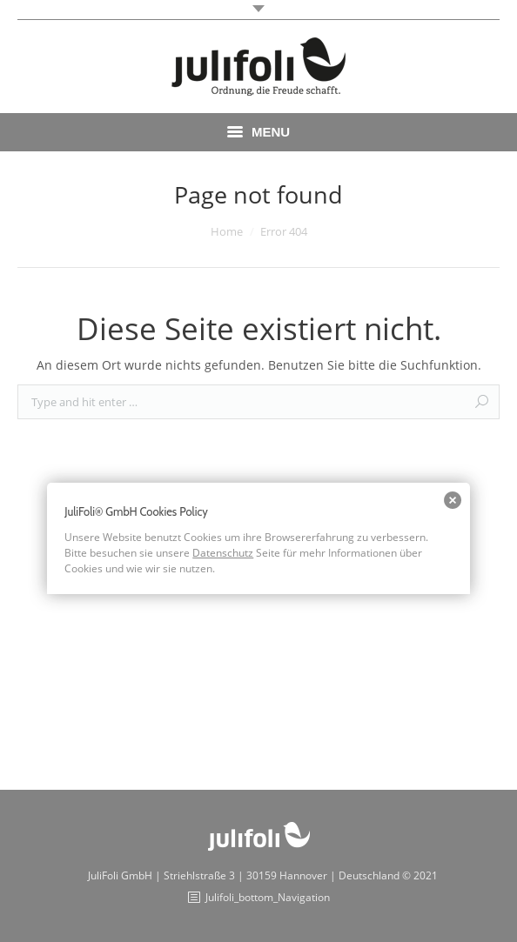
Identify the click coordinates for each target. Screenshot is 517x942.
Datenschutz (222, 552)
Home (227, 231)
